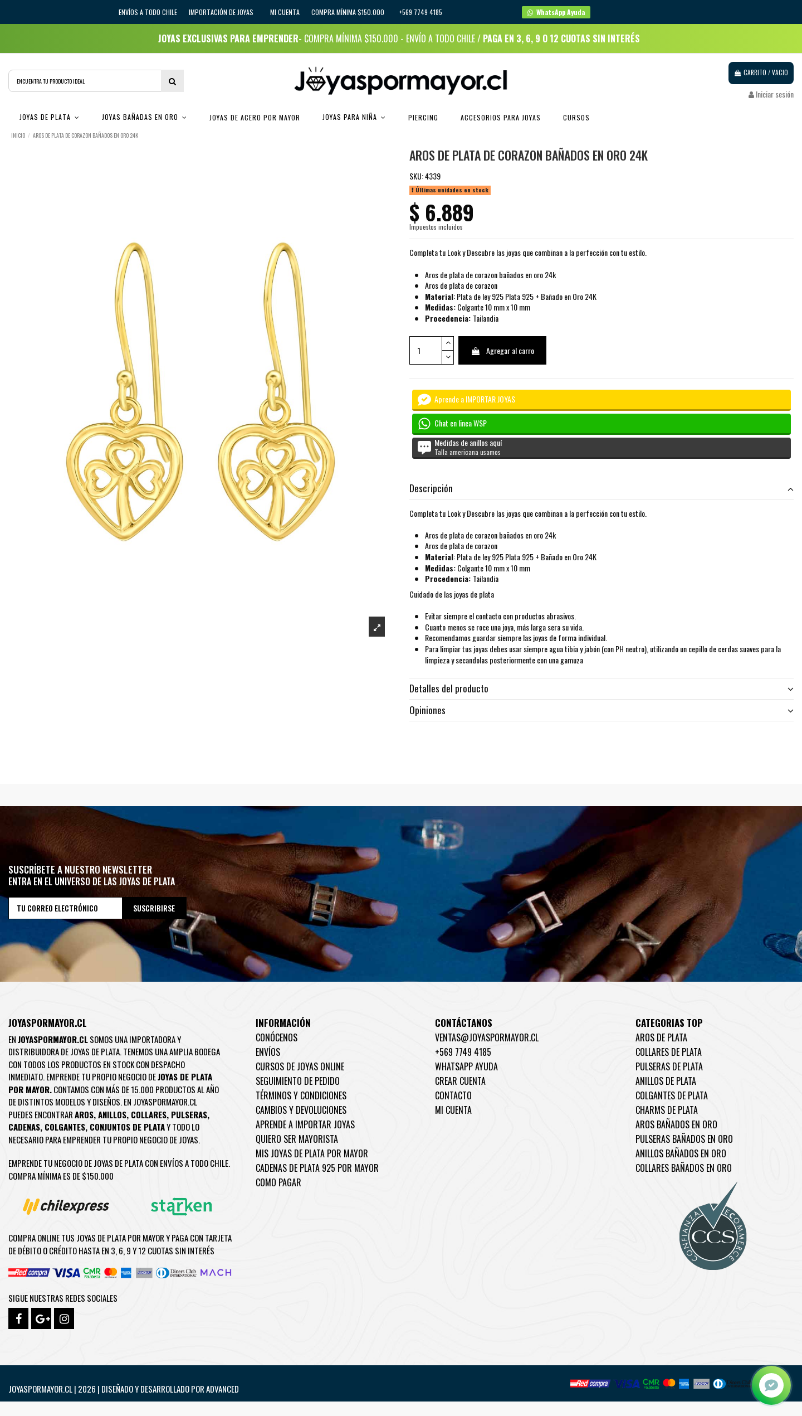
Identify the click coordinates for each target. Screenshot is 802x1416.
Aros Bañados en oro (676, 1124)
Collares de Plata (668, 1052)
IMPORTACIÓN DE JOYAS (222, 12)
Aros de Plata (661, 1037)
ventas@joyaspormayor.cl (487, 1037)
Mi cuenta (285, 12)
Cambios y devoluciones (301, 1110)
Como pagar (278, 1182)
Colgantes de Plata (671, 1095)
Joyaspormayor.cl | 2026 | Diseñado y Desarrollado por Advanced (123, 1389)
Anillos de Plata (665, 1081)
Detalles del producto (601, 688)
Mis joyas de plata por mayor (312, 1153)
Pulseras (189, 1114)
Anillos (112, 1114)
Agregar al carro (502, 350)
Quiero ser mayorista (297, 1139)
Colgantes (65, 1127)
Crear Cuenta (460, 1081)
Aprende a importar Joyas (305, 1124)
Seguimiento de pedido (298, 1081)
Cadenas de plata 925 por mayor (317, 1168)
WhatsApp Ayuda (466, 1066)
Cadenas (24, 1127)
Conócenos (276, 1037)
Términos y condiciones (301, 1095)
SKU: (416, 176)
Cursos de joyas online (300, 1066)
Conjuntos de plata (127, 1127)
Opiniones (601, 710)
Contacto (453, 1095)
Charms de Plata (666, 1110)
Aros (84, 1114)
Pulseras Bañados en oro (684, 1139)
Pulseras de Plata (669, 1066)
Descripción (601, 488)
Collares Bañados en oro (683, 1168)
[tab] (601, 489)
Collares (149, 1114)
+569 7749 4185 (463, 1052)
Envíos (268, 1052)
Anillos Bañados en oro (680, 1153)
